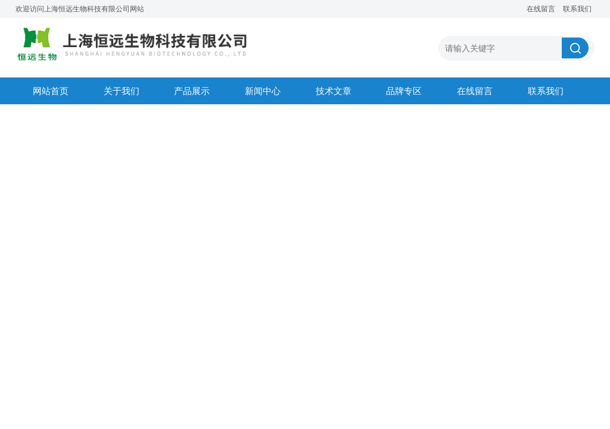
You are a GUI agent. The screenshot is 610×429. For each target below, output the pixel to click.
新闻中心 (263, 91)
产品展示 (192, 91)
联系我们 (577, 9)
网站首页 (51, 91)
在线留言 (541, 9)
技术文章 (333, 91)
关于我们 (121, 91)
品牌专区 (404, 91)
